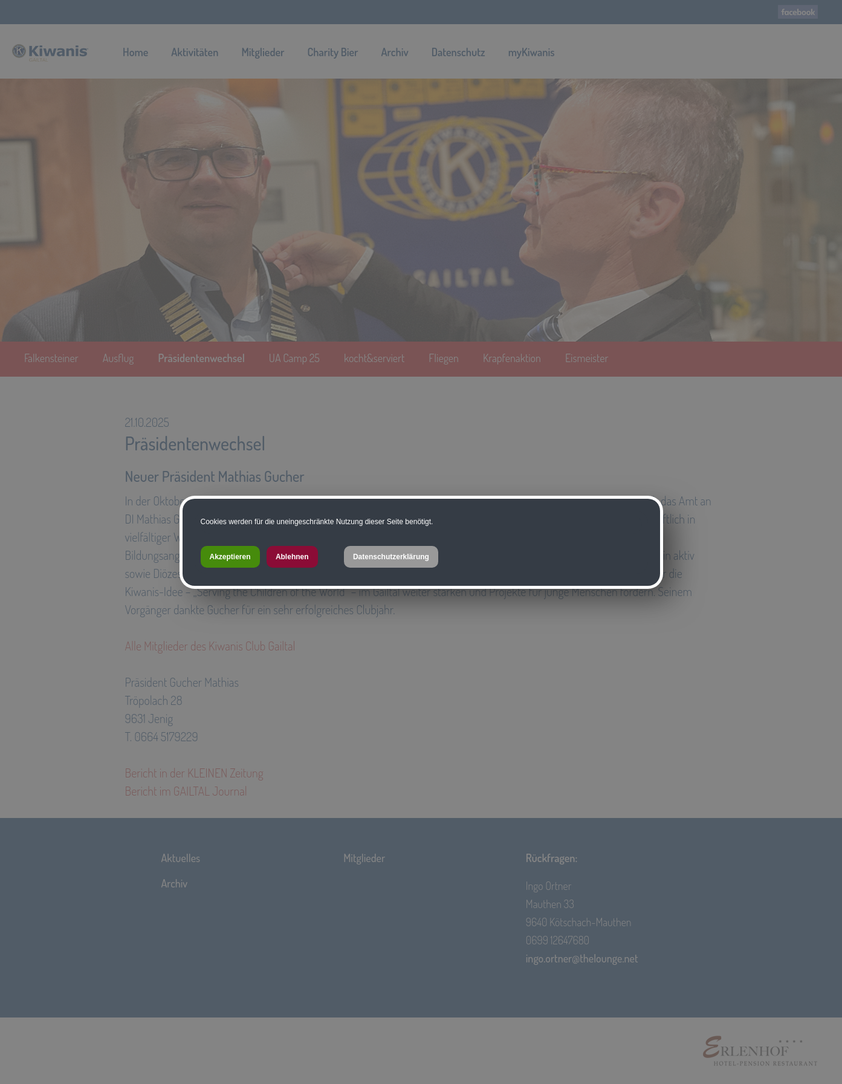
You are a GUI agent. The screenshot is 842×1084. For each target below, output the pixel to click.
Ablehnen (292, 557)
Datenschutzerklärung (391, 557)
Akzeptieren (230, 557)
